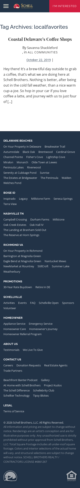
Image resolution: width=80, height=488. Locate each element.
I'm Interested (65, 6)
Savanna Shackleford (42, 48)
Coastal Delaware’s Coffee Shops (40, 39)
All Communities (43, 52)
